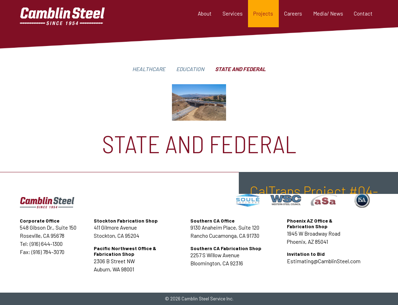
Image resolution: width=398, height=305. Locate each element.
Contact (363, 13)
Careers (293, 13)
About (205, 13)
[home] (73, 13)
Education (190, 69)
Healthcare (148, 69)
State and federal (240, 69)
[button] (232, 13)
